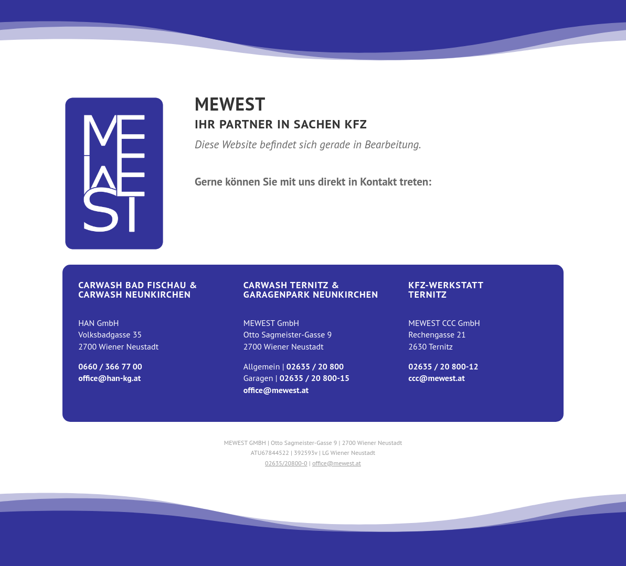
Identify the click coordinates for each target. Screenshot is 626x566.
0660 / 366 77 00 (110, 366)
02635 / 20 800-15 (314, 378)
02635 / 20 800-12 (443, 366)
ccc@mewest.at (436, 378)
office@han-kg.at (109, 378)
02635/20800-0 (286, 463)
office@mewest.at (276, 390)
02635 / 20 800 (315, 366)
